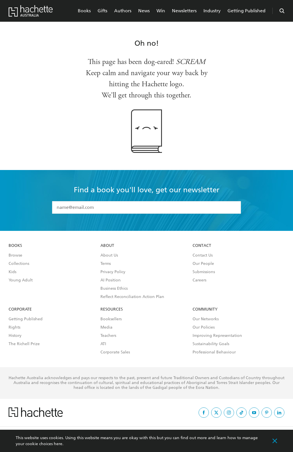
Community (205, 309)
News (144, 10)
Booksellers (111, 319)
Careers (199, 280)
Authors (122, 10)
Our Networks (206, 319)
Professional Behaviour (214, 352)
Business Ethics (114, 289)
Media (106, 327)
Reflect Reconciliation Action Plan (132, 297)
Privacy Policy (112, 272)
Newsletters (184, 10)
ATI (103, 344)
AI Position (110, 280)
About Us (109, 255)
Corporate (20, 309)
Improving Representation (217, 336)
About (107, 246)
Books (84, 10)
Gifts (102, 10)
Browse (15, 255)
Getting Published (246, 10)
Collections (19, 264)
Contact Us (203, 255)
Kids (12, 272)
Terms (105, 264)
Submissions (204, 272)
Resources (111, 309)
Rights (14, 327)
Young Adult (21, 280)
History (15, 336)
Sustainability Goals (211, 344)
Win (161, 10)
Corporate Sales (115, 352)
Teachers (108, 336)
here (58, 443)
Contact (202, 246)
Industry (212, 10)
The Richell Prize (24, 344)
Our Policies (204, 327)
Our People (203, 264)
